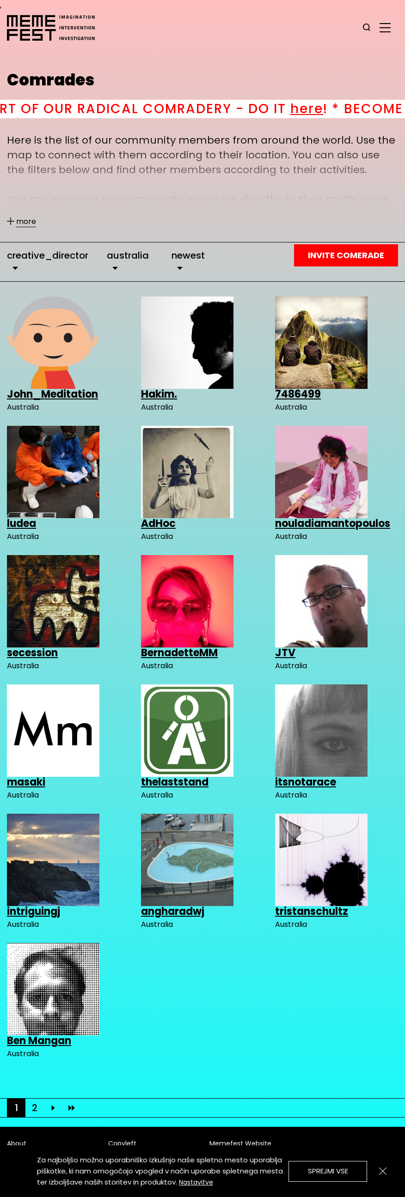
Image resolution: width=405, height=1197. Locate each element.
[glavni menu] (385, 27)
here (321, 109)
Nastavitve (196, 1182)
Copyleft (122, 1143)
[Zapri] (383, 1171)
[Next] (53, 1108)
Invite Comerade (346, 255)
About (16, 1143)
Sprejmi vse (328, 1171)
